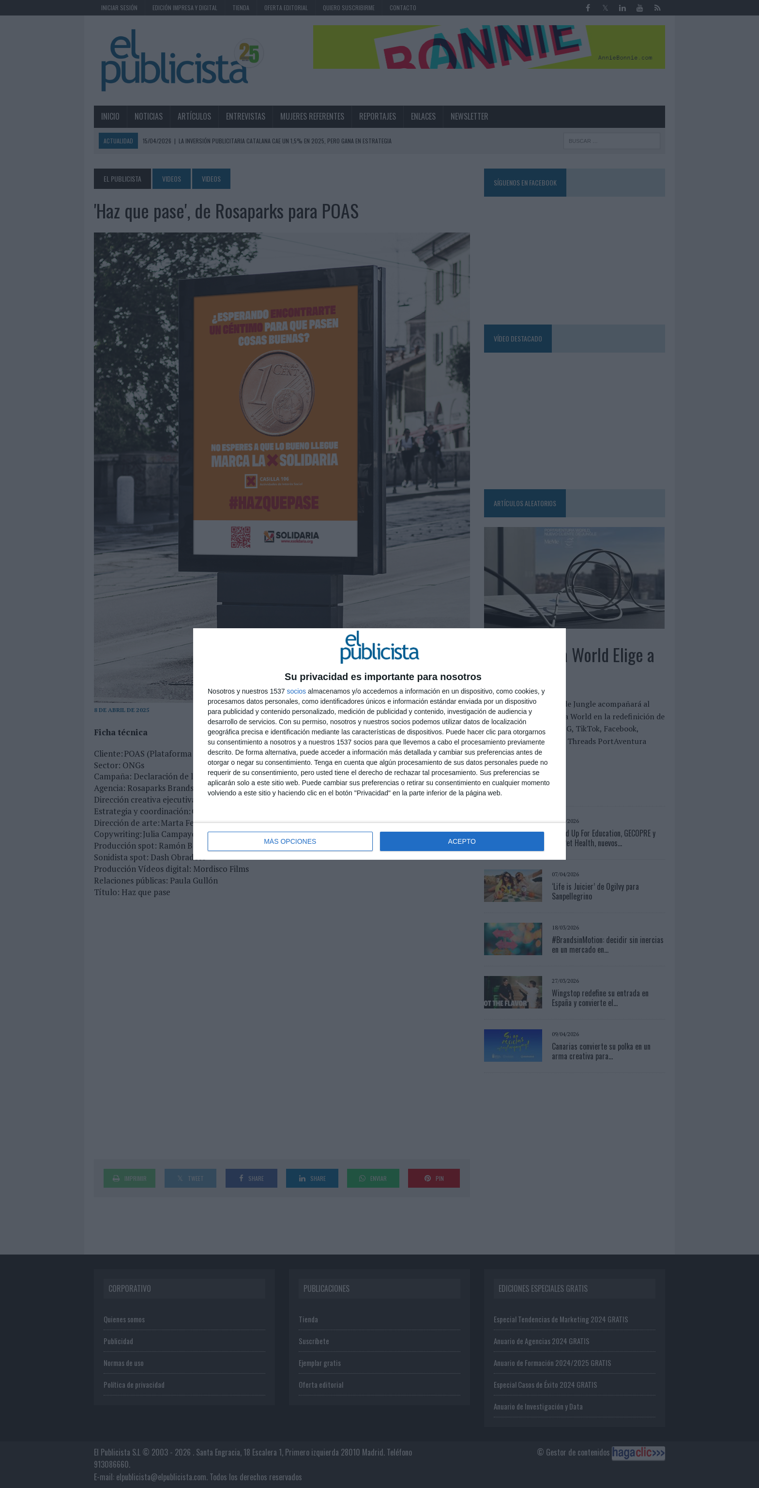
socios (296, 691)
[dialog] (379, 744)
